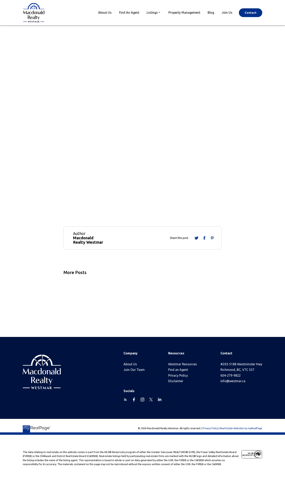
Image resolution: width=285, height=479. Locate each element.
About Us (130, 364)
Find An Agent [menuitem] (129, 12)
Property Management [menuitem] (184, 12)
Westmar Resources (182, 364)
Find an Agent (178, 369)
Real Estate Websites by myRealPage (241, 428)
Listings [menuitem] (152, 12)
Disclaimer (175, 381)
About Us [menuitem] (105, 12)
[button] (250, 12)
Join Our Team (134, 369)
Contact (250, 12)
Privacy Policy (178, 375)
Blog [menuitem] (211, 12)
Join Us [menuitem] (227, 12)
